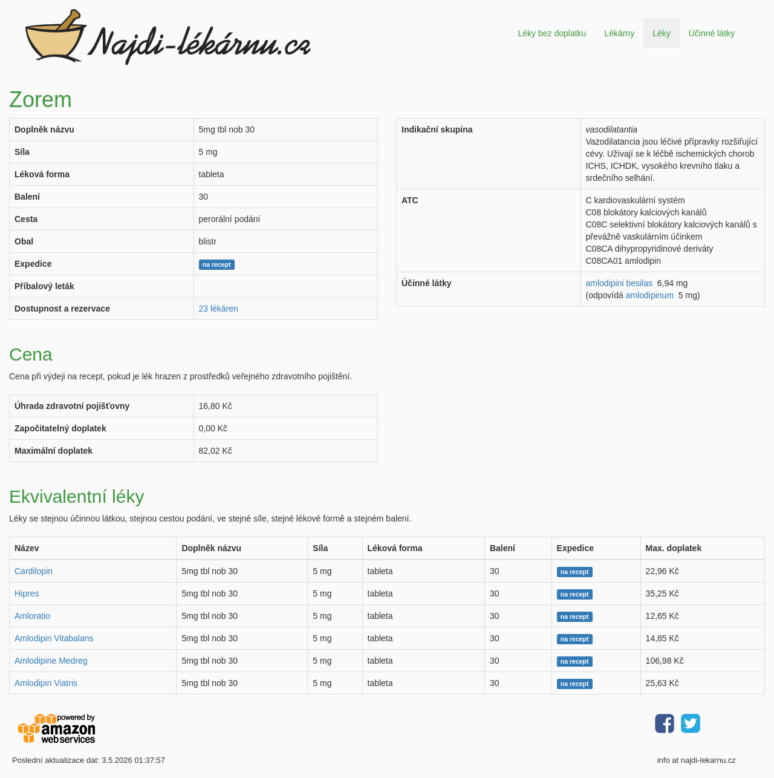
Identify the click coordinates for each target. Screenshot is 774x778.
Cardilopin (34, 571)
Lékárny (619, 33)
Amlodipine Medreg (51, 660)
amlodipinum (650, 295)
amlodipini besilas (619, 283)
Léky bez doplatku (552, 33)
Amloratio (32, 616)
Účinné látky (712, 33)
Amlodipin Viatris (46, 683)
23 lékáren (218, 308)
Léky (661, 33)
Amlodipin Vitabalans (54, 638)
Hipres (27, 593)
